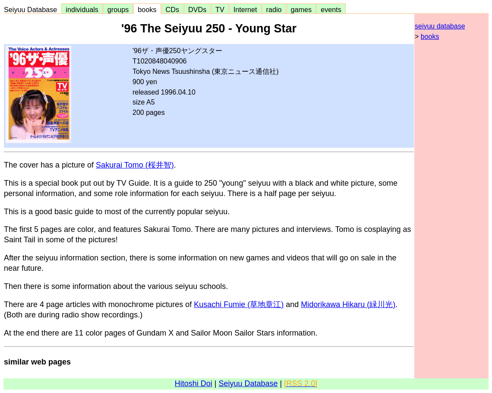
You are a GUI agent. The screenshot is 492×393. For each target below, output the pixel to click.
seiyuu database (440, 26)
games (301, 9)
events (331, 9)
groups (118, 9)
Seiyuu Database (32, 9)
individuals (82, 9)
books (147, 9)
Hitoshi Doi (193, 383)
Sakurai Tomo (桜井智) (135, 165)
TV (219, 9)
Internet (245, 9)
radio (274, 9)
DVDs (197, 9)
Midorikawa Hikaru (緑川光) (348, 304)
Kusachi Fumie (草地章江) (239, 304)
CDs (172, 9)
